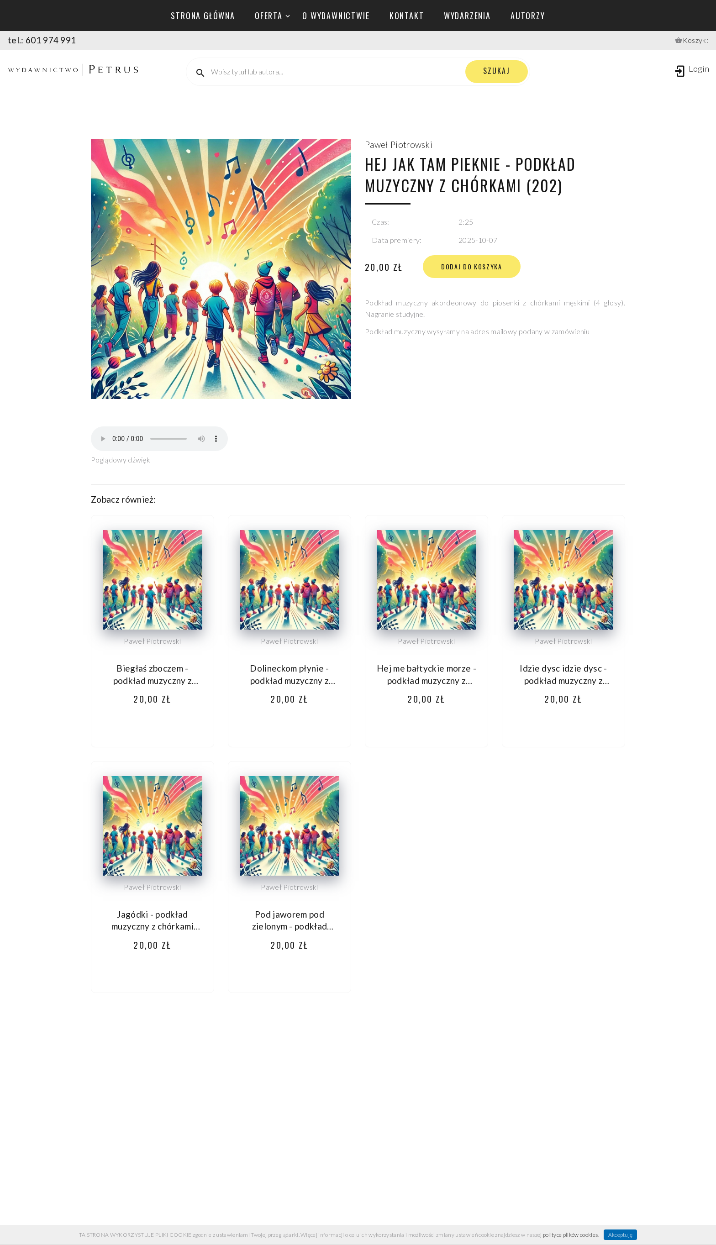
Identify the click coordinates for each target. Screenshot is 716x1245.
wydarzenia (467, 15)
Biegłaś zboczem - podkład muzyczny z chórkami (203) (152, 680)
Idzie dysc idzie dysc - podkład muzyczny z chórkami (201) (563, 680)
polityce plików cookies (570, 1235)
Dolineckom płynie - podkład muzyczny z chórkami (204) (289, 680)
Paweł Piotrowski (398, 144)
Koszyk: (695, 40)
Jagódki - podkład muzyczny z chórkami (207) (152, 926)
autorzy (528, 15)
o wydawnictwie (335, 15)
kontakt (407, 15)
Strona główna (203, 15)
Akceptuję (620, 1234)
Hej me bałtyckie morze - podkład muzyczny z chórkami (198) (426, 680)
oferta (269, 15)
